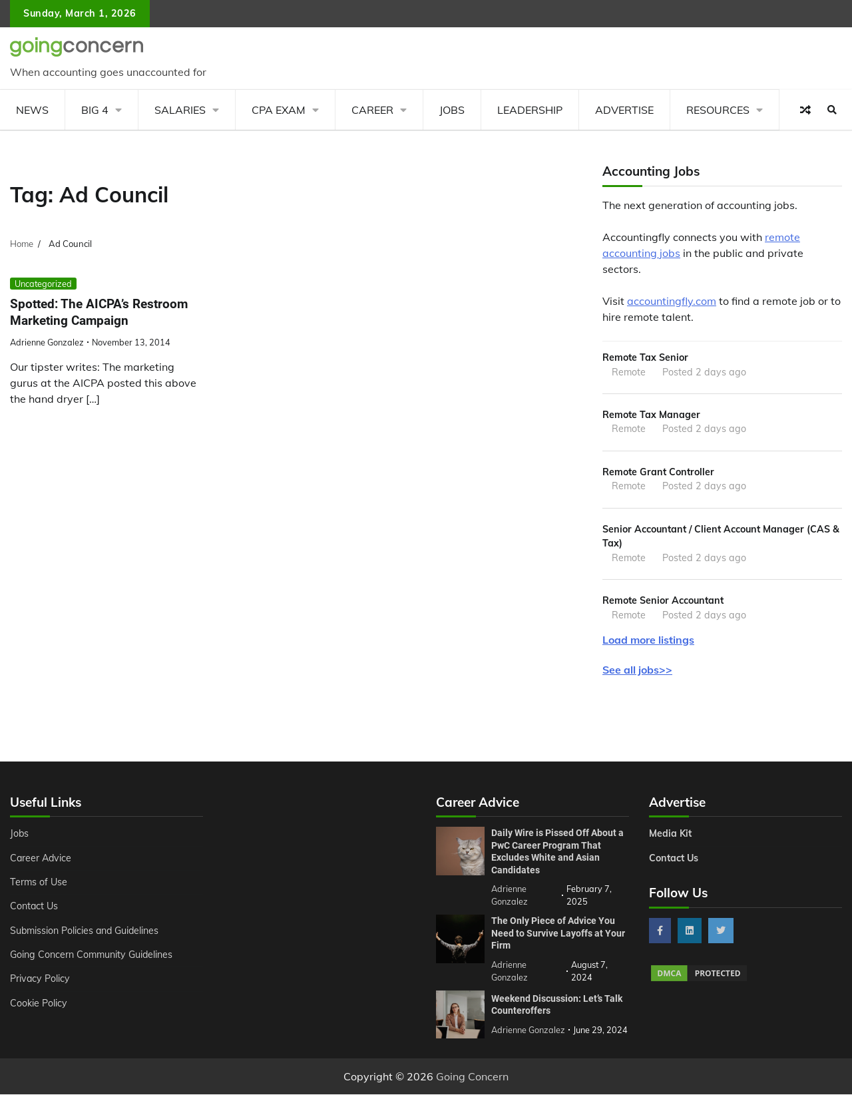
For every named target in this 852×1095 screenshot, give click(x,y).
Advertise (624, 109)
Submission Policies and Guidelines (86, 931)
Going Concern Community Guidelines (92, 955)
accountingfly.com (671, 301)
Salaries (180, 109)
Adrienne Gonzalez (47, 342)
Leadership (529, 109)
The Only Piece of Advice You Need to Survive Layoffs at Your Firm (558, 933)
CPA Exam (279, 109)
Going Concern (472, 1077)
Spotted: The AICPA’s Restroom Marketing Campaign (99, 312)
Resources (717, 109)
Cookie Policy (38, 1004)
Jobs (452, 109)
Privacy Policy (40, 980)
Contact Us (34, 907)
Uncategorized (43, 283)
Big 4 (94, 109)
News (32, 109)
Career (372, 109)
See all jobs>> (637, 671)
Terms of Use (39, 883)
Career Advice (41, 859)
